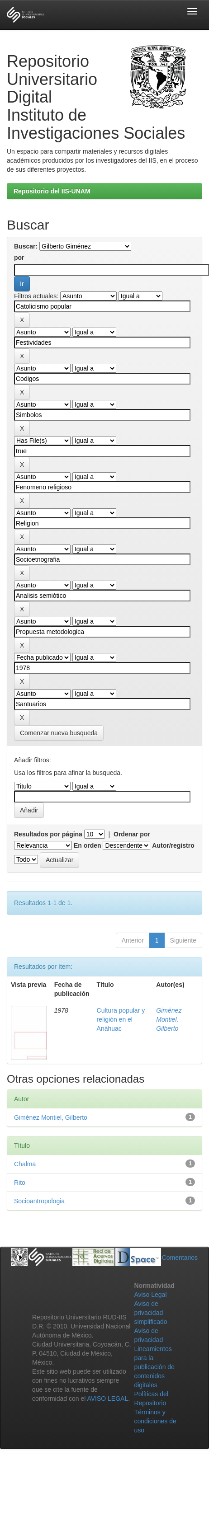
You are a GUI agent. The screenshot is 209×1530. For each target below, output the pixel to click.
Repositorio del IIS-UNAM (52, 191)
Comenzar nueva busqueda (59, 733)
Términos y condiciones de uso (155, 1421)
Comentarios (180, 1257)
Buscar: (26, 246)
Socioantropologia (39, 1201)
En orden (87, 845)
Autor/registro (173, 845)
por (19, 257)
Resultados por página (48, 834)
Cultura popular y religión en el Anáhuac (121, 1019)
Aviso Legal (150, 1294)
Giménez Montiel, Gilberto (168, 1019)
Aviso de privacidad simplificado (150, 1312)
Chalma (25, 1164)
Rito (19, 1182)
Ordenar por (132, 834)
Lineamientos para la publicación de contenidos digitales (154, 1367)
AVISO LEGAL (107, 1398)
